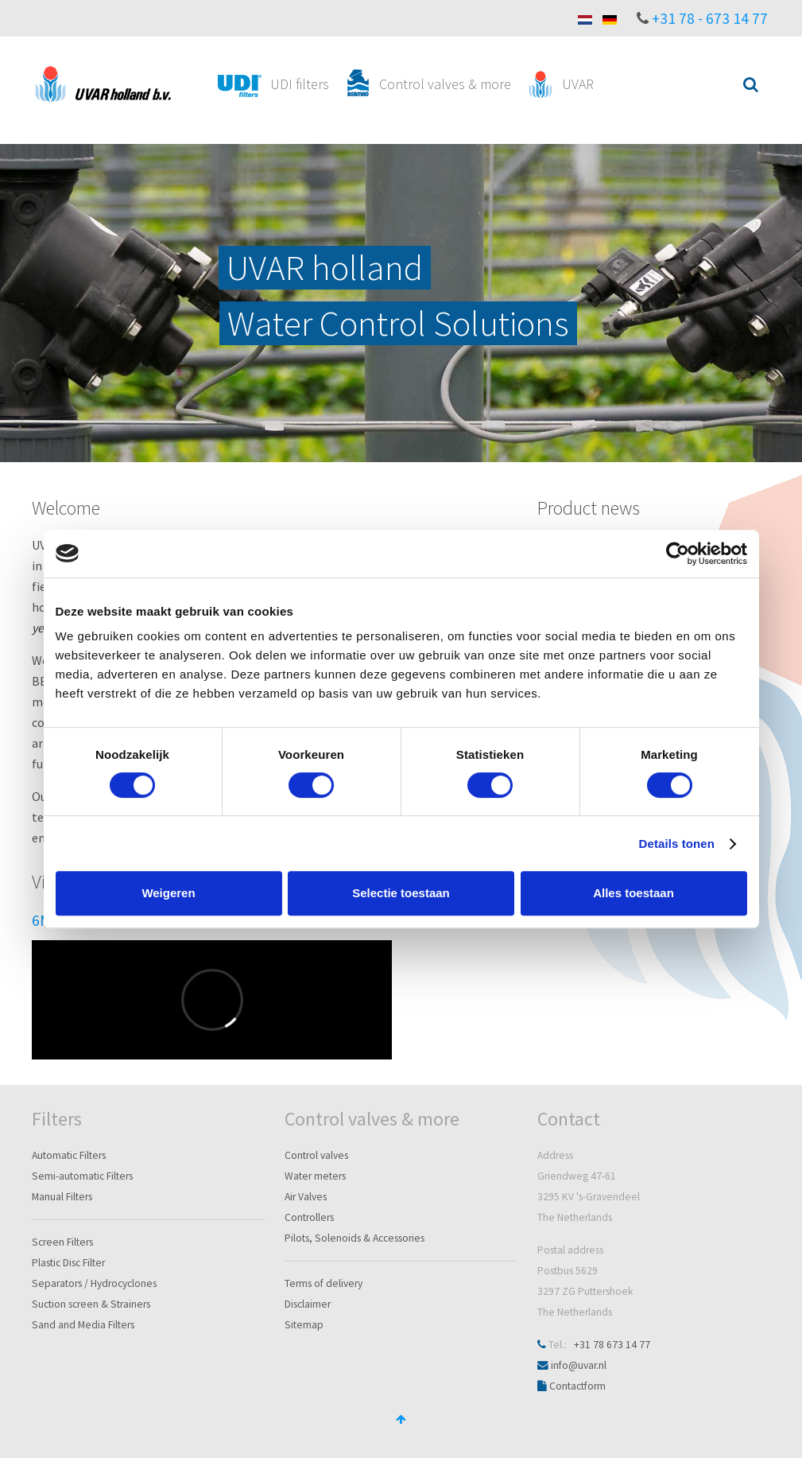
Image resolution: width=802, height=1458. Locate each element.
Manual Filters (62, 1196)
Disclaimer (308, 1304)
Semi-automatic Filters (82, 1176)
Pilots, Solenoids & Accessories (354, 1238)
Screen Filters (62, 1242)
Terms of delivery (323, 1283)
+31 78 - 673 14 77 (710, 18)
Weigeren (168, 893)
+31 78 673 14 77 (612, 1344)
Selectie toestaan (401, 893)
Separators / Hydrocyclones (94, 1283)
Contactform (577, 1386)
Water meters (315, 1176)
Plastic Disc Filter (68, 1262)
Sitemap (304, 1325)
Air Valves (306, 1196)
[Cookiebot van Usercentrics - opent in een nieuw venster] (677, 554)
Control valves (316, 1155)
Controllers (309, 1217)
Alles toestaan (633, 893)
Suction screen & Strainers (91, 1304)
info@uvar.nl (578, 1365)
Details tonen (677, 843)
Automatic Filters (69, 1155)
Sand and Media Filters (83, 1325)
